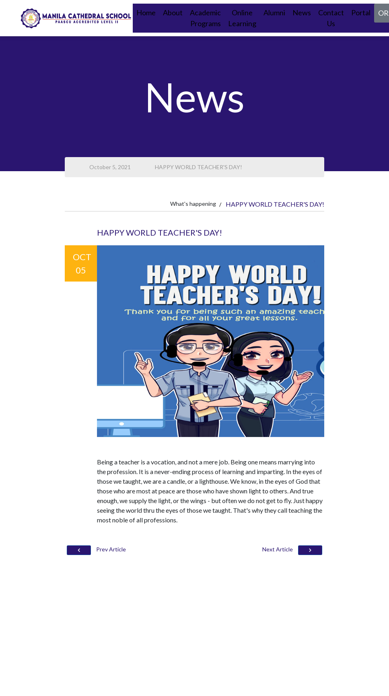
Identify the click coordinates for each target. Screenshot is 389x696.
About (173, 12)
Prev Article (96, 550)
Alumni (274, 12)
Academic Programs (205, 18)
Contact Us (331, 18)
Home (146, 12)
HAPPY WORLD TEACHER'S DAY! (198, 167)
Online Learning (242, 18)
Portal (360, 12)
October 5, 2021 (110, 167)
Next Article (292, 550)
